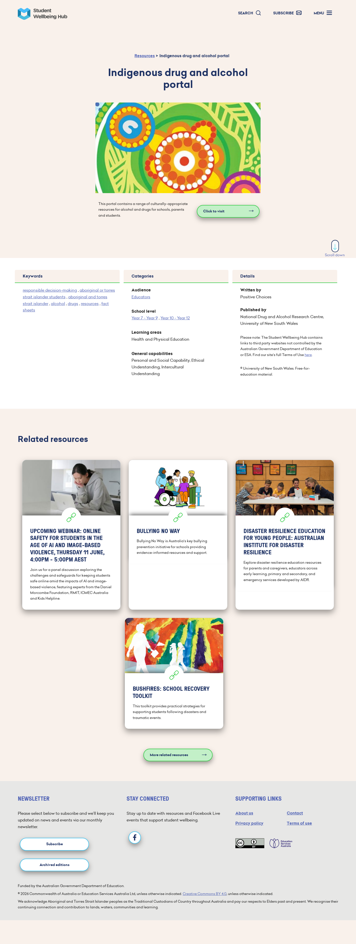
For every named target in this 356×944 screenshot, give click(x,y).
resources (90, 303)
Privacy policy (249, 823)
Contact (295, 813)
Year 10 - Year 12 (175, 318)
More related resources (169, 755)
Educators (141, 297)
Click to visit (213, 211)
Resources (144, 56)
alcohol (58, 303)
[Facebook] (135, 837)
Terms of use (299, 823)
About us (244, 813)
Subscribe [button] (54, 844)
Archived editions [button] (54, 864)
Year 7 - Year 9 (145, 318)
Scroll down (335, 248)
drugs (73, 303)
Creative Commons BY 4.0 (204, 893)
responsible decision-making (50, 290)
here (308, 354)
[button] (249, 13)
